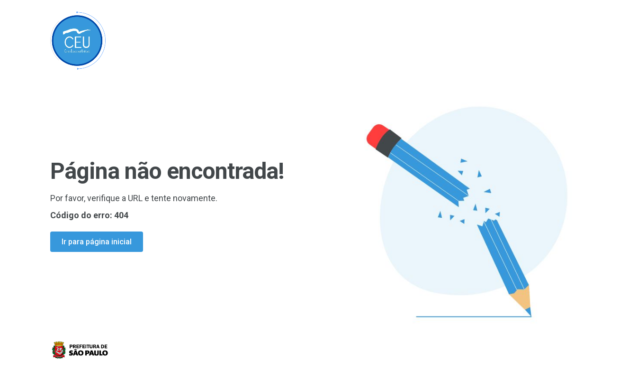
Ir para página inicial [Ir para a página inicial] (97, 241)
